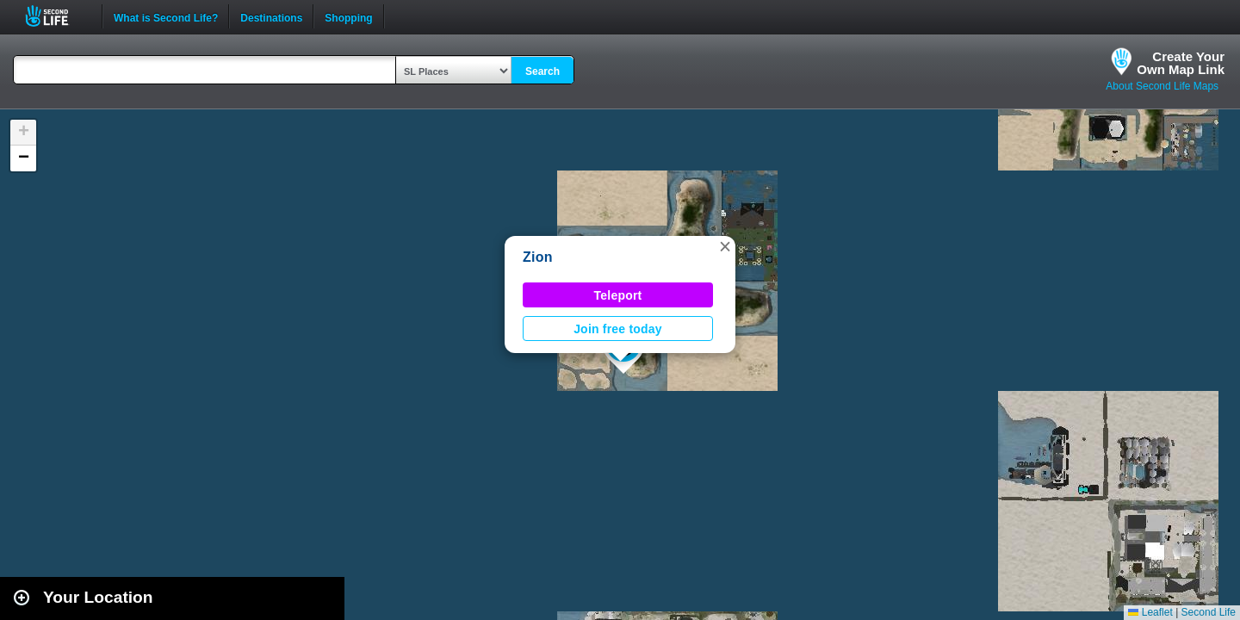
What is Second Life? (166, 16)
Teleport (618, 295)
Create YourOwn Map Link (1180, 63)
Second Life (56, 16)
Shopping (348, 16)
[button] (725, 246)
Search (542, 71)
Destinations (271, 16)
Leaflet (1150, 612)
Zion (538, 257)
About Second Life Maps (1162, 86)
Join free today (618, 329)
